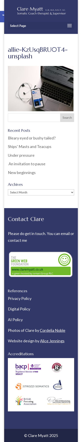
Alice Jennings (52, 340)
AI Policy (15, 319)
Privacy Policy (19, 298)
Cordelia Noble (52, 330)
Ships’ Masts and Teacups (29, 146)
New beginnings (22, 172)
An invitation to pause (26, 163)
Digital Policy (19, 308)
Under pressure (21, 155)
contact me (17, 240)
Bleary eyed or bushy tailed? (32, 138)
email (65, 233)
